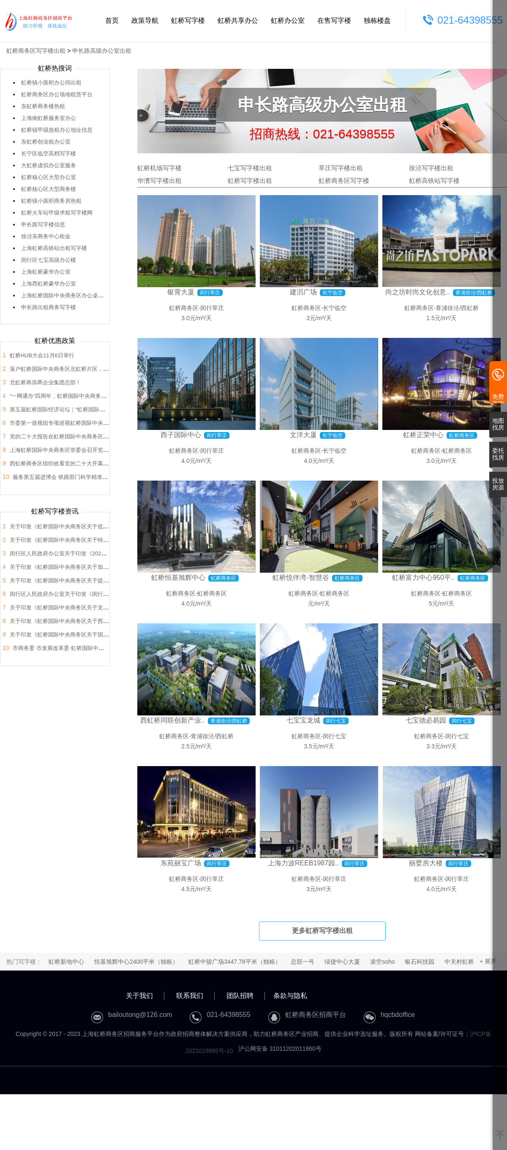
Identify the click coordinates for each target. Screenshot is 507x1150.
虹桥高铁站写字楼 (434, 180)
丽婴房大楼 (426, 863)
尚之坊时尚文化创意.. (417, 292)
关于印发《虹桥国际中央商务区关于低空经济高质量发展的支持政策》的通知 (103, 526)
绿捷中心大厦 (342, 961)
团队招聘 (240, 995)
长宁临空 (334, 307)
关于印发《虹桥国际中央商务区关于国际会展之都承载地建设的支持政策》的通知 (108, 634)
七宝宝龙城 (303, 720)
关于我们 (139, 995)
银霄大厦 (180, 292)
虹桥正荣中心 (423, 434)
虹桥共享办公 (238, 20)
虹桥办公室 (288, 20)
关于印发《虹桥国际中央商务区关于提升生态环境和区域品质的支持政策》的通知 (108, 580)
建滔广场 (303, 292)
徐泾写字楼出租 (431, 167)
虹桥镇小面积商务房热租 (51, 201)
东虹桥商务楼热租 (43, 106)
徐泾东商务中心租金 (46, 236)
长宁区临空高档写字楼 (48, 153)
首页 (112, 20)
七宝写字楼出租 (250, 167)
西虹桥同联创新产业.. (172, 720)
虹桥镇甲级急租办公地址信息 (57, 130)
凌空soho (382, 961)
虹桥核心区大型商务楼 (48, 189)
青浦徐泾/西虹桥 (457, 307)
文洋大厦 (303, 434)
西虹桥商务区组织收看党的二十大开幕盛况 (62, 463)
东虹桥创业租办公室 (46, 142)
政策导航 (144, 20)
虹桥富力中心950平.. (423, 577)
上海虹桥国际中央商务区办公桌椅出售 (67, 295)
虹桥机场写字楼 (159, 167)
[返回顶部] (500, 1135)
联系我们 (189, 995)
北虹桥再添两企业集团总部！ (45, 382)
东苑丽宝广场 (181, 863)
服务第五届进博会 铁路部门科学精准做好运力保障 (74, 477)
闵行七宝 (334, 736)
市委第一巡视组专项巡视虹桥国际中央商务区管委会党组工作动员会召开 (97, 423)
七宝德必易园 (426, 720)
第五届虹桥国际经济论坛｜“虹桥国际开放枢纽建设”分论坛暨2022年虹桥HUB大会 (108, 409)
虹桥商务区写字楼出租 (35, 50)
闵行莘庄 (212, 307)
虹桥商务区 (184, 307)
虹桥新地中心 (66, 961)
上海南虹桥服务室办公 (48, 118)
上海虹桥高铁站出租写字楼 (54, 248)
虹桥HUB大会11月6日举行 (42, 355)
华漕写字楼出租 (159, 180)
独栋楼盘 (377, 20)
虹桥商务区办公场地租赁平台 (57, 94)
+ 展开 (488, 961)
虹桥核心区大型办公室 (48, 177)
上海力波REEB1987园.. (303, 863)
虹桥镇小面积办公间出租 (51, 82)
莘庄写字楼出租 (341, 167)
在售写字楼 (334, 20)
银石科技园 (419, 961)
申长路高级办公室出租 (101, 50)
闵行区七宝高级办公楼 (48, 260)
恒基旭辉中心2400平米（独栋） (136, 961)
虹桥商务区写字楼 (344, 180)
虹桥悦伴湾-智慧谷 (301, 577)
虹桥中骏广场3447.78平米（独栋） (234, 961)
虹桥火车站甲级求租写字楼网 (57, 212)
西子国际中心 (181, 434)
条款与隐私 (290, 995)
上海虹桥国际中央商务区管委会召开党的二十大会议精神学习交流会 (92, 450)
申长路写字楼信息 (43, 224)
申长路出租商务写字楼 (48, 307)
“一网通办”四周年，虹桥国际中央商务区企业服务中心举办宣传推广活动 (97, 396)
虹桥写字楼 (188, 20)
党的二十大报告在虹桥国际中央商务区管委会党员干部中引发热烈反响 (95, 436)
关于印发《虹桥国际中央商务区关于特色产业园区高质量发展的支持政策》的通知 (108, 540)
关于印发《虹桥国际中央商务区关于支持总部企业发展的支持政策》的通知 (100, 607)
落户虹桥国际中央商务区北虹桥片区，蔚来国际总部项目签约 (84, 369)
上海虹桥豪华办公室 (46, 272)
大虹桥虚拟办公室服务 (48, 165)
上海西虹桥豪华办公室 (48, 283)
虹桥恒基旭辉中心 (178, 577)
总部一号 (302, 961)
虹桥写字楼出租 (250, 180)
